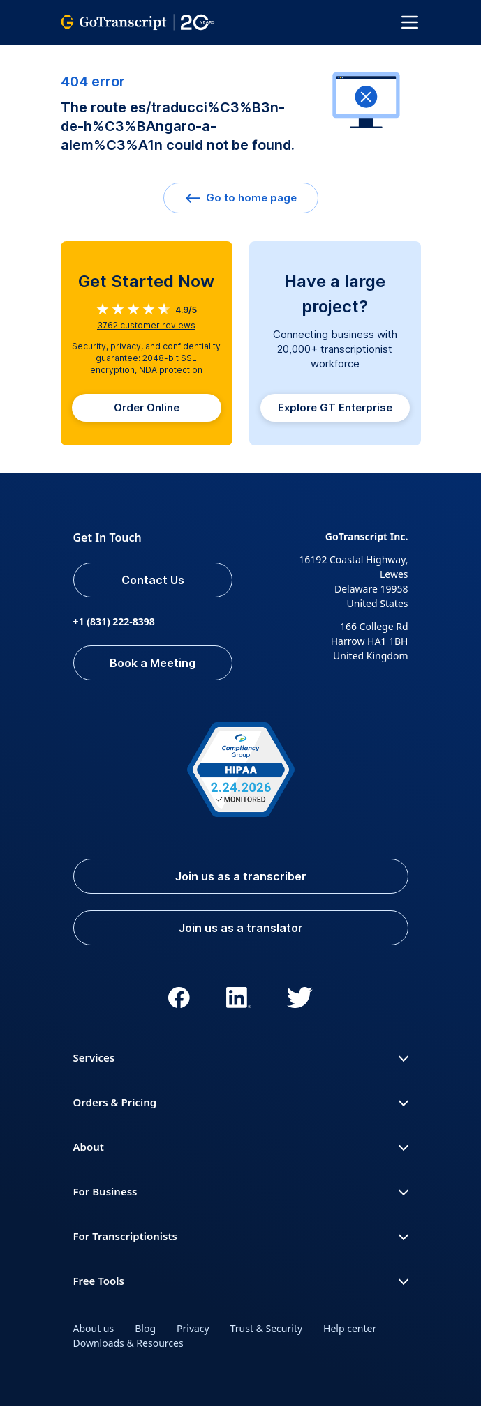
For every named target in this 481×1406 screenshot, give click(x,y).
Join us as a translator (241, 928)
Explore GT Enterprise (335, 407)
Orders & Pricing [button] (240, 1102)
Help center (349, 1328)
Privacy (193, 1328)
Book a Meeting (152, 663)
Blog (145, 1328)
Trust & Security (266, 1328)
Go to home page (241, 197)
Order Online (146, 407)
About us (93, 1328)
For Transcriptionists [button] (240, 1236)
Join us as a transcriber (240, 876)
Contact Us (152, 580)
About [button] (240, 1147)
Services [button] (240, 1057)
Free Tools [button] (240, 1280)
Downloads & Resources (128, 1343)
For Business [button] (240, 1191)
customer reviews (146, 325)
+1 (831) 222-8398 (114, 621)
